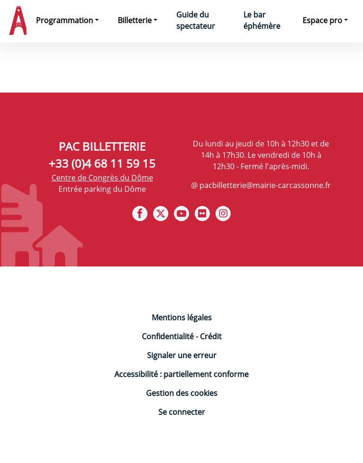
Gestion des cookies (181, 393)
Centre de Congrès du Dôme (102, 177)
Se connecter (181, 412)
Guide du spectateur (195, 20)
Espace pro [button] (322, 20)
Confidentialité (168, 336)
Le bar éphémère (261, 20)
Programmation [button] (64, 20)
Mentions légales (182, 317)
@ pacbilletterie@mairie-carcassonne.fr (261, 185)
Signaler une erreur (181, 355)
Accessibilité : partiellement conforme (181, 374)
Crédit (211, 336)
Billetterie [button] (135, 20)
